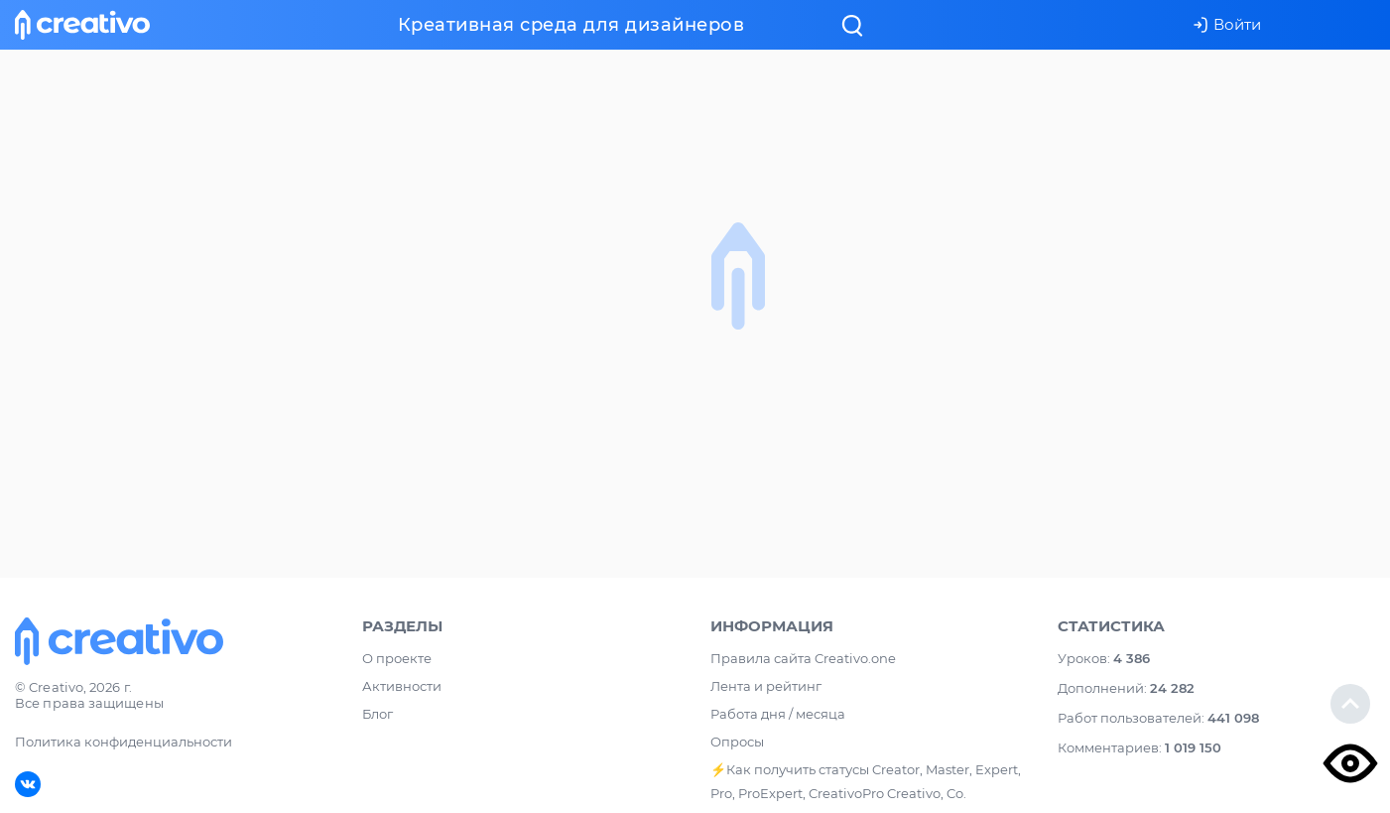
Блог (377, 714)
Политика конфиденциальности (123, 741)
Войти (1227, 24)
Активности (402, 686)
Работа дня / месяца (777, 714)
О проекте (397, 658)
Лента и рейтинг (765, 686)
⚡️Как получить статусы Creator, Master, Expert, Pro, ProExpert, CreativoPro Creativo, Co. (865, 781)
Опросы (737, 741)
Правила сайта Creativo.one (803, 658)
